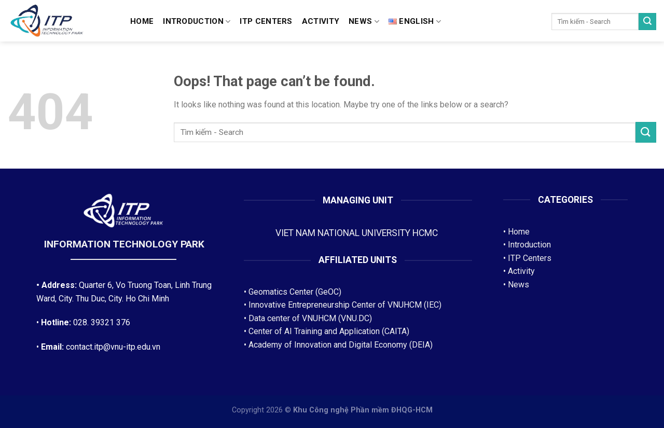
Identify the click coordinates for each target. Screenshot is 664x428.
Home (142, 21)
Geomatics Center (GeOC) (294, 292)
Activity (320, 21)
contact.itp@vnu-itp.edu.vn (113, 347)
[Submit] (647, 22)
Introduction (196, 21)
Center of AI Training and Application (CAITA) (328, 331)
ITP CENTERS (266, 21)
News (364, 21)
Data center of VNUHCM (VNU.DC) (310, 318)
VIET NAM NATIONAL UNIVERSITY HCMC (357, 233)
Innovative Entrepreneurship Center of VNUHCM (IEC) (344, 305)
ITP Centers (529, 258)
